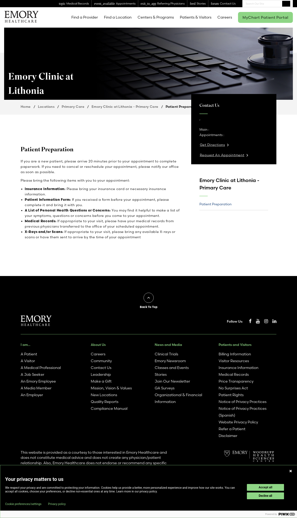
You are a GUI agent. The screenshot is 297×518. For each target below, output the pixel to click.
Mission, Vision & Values (111, 388)
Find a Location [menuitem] (118, 17)
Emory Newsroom (170, 360)
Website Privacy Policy (238, 422)
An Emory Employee (38, 381)
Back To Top (148, 307)
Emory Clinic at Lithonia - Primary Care (125, 107)
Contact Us (101, 367)
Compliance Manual (109, 408)
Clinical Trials (166, 354)
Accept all (265, 487)
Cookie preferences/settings (23, 504)
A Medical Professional (41, 367)
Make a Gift (101, 381)
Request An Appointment (222, 155)
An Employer (32, 394)
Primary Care (73, 107)
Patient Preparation (215, 204)
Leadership (101, 374)
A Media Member (36, 388)
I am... (25, 345)
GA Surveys (164, 388)
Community (101, 360)
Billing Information (235, 354)
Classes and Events (172, 367)
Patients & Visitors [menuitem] (195, 17)
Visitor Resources (234, 360)
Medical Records (234, 374)
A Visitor (28, 360)
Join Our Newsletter (172, 381)
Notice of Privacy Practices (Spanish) (242, 412)
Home (26, 107)
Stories (161, 374)
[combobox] (267, 3)
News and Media (168, 345)
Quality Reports (104, 401)
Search (286, 3)
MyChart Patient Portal (265, 17)
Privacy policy (57, 504)
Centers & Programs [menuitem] (156, 17)
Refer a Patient (232, 428)
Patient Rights (231, 394)
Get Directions (212, 145)
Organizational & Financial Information (178, 398)
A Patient (29, 354)
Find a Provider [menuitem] (84, 17)
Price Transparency (236, 381)
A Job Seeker (32, 374)
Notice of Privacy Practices (242, 401)
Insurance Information (238, 367)
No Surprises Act (233, 388)
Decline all (265, 495)
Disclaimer (228, 435)
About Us (98, 345)
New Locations (104, 394)
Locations (46, 107)
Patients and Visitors (235, 345)
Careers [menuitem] (224, 17)
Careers (98, 354)
